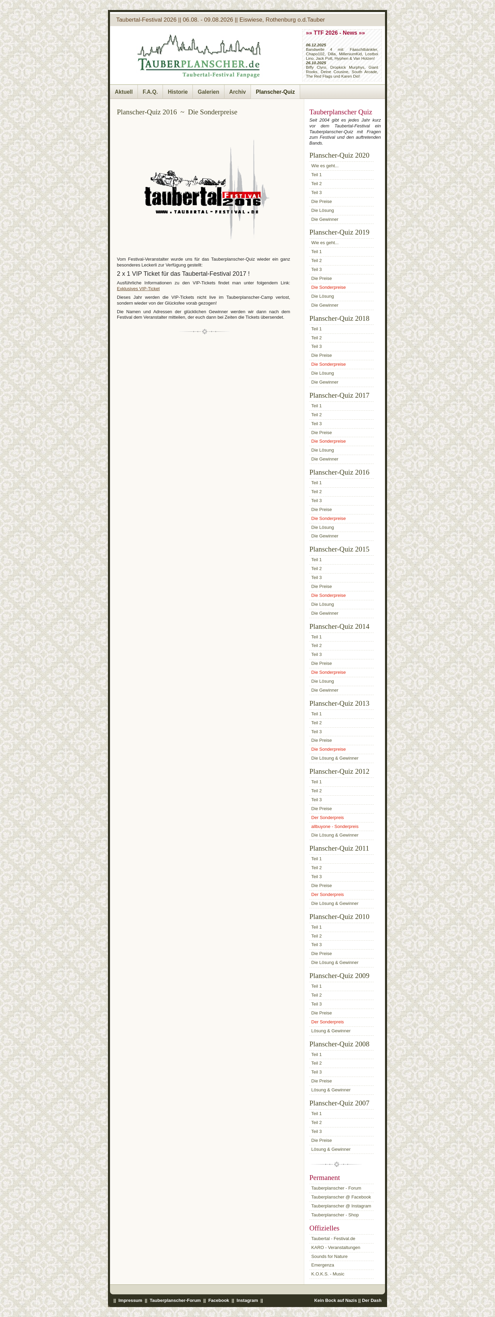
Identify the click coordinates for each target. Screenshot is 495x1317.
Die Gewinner (325, 219)
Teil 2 (316, 183)
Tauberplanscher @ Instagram (341, 1205)
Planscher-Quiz (275, 92)
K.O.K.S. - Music (327, 1273)
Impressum (130, 1300)
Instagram (247, 1300)
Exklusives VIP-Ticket (138, 288)
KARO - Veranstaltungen (335, 1247)
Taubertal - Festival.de (333, 1238)
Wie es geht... (325, 165)
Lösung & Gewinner (331, 1030)
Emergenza (322, 1265)
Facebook (218, 1300)
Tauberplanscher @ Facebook (341, 1197)
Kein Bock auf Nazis (335, 1300)
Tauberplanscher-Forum (175, 1300)
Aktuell (124, 92)
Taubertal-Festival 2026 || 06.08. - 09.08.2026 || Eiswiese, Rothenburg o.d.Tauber (220, 19)
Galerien (208, 92)
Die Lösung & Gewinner (335, 758)
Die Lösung (322, 210)
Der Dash (372, 1300)
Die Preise (321, 201)
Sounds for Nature (329, 1256)
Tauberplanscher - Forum (336, 1188)
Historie (178, 92)
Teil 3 (316, 192)
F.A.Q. (150, 92)
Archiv (237, 92)
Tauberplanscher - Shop (335, 1214)
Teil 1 (316, 174)
